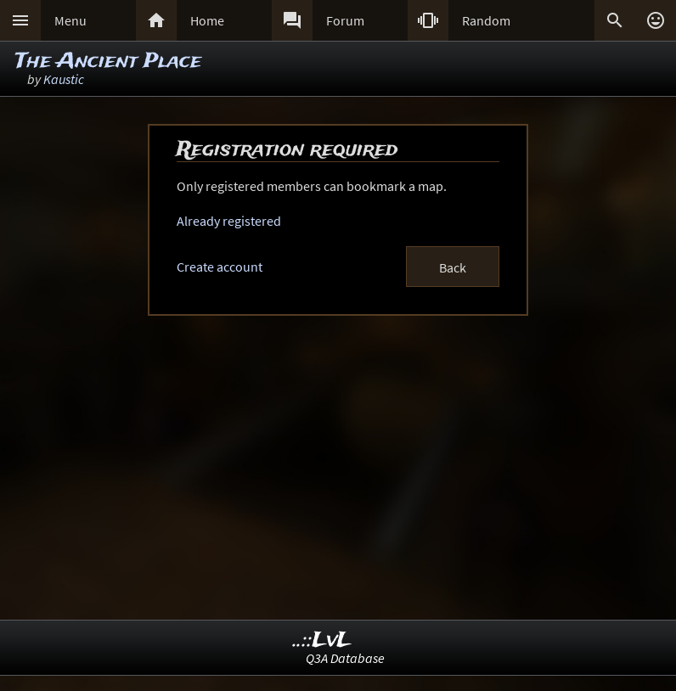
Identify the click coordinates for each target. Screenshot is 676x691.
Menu (70, 20)
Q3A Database (345, 657)
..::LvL (322, 640)
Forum (345, 20)
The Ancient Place (108, 61)
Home (207, 20)
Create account (219, 266)
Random (486, 20)
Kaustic (63, 78)
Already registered (229, 220)
